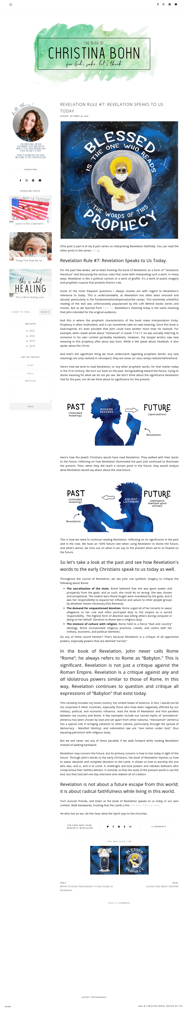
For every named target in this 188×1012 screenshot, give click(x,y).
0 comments (159, 827)
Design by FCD (174, 1006)
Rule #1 (108, 308)
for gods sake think (79, 825)
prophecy (72, 828)
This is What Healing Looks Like (31, 297)
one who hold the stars (144, 805)
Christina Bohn (155, 1006)
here (95, 250)
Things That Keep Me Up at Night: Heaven (31, 260)
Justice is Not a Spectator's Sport (31, 223)
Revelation (86, 828)
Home (8, 1007)
